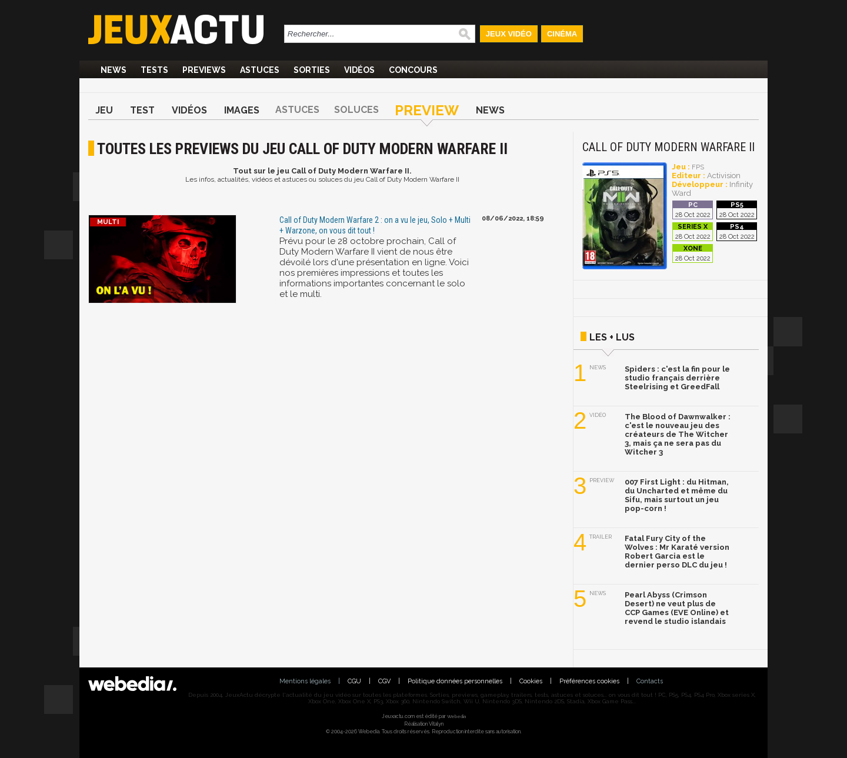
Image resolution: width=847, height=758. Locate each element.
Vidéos (359, 70)
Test (142, 110)
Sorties (312, 70)
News (113, 70)
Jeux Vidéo (509, 33)
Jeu (104, 110)
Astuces (259, 70)
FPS (698, 167)
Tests (154, 70)
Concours (413, 70)
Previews (204, 70)
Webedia (456, 716)
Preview (427, 110)
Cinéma (562, 33)
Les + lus (612, 337)
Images (241, 110)
